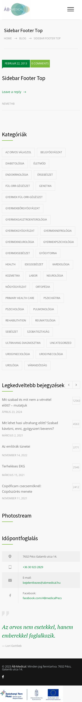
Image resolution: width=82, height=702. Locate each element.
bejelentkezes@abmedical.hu (42, 583)
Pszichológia (14, 309)
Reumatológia (45, 320)
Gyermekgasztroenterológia (26, 219)
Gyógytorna (48, 253)
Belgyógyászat (51, 152)
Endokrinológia (16, 175)
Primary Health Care (19, 298)
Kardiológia (61, 264)
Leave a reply (11, 92)
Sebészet (11, 332)
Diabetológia (14, 163)
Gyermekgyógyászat (20, 231)
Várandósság (37, 365)
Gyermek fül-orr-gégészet (24, 197)
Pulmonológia (43, 309)
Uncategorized (61, 343)
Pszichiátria (52, 298)
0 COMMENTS (40, 63)
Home (8, 38)
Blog (22, 38)
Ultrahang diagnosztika (23, 343)
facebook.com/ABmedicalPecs (42, 598)
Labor (33, 275)
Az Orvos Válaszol (18, 152)
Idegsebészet (34, 264)
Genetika (45, 186)
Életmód (39, 163)
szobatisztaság (38, 332)
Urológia (12, 365)
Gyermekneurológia (19, 242)
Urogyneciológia (17, 354)
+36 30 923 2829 (33, 567)
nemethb (8, 104)
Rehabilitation (15, 320)
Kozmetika (12, 275)
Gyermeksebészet (17, 253)
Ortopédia (43, 287)
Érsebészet (45, 175)
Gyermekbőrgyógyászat (22, 208)
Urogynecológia (51, 354)
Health (10, 264)
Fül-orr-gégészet (17, 186)
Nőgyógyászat (15, 287)
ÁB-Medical (19, 666)
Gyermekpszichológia (58, 242)
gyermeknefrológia (58, 231)
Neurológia (55, 275)
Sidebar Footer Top (23, 78)
